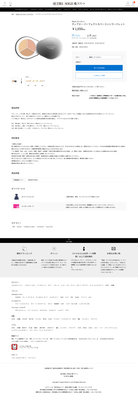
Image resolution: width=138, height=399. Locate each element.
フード (101, 328)
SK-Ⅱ (90, 297)
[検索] (11, 5)
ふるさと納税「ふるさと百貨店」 (20, 341)
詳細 (93, 38)
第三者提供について (87, 368)
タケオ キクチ (43, 310)
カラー (78, 59)
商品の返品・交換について (80, 93)
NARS (61, 297)
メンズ (74, 12)
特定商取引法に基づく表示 (72, 368)
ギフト (60, 12)
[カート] (133, 5)
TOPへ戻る (69, 241)
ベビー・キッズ (83, 12)
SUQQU (77, 297)
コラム (14, 325)
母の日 (44, 319)
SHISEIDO (18, 297)
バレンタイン (85, 319)
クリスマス (56, 319)
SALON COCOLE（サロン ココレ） (88, 339)
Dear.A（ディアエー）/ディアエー (25, 16)
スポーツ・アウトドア (82, 285)
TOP (13, 16)
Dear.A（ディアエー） (78, 24)
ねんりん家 (74, 304)
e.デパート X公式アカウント (38, 341)
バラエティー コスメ (36, 12)
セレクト (19, 228)
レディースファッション (111, 328)
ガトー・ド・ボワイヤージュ (38, 304)
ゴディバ (50, 304)
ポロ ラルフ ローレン (20, 310)
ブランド (15, 291)
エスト (67, 297)
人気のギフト (50, 328)
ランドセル (38, 319)
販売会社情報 (57, 368)
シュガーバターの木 (84, 304)
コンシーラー (49, 228)
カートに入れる (99, 70)
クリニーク (84, 297)
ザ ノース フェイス (33, 310)
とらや (67, 304)
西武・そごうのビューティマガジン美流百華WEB (63, 339)
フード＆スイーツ (50, 12)
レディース (67, 12)
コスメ (95, 328)
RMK (72, 297)
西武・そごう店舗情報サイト (19, 339)
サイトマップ (31, 358)
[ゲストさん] (127, 5)
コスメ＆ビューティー (21, 12)
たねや (62, 304)
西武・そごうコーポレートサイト (38, 339)
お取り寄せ (42, 328)
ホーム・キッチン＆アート (98, 12)
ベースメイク (40, 228)
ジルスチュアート (54, 297)
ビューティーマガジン (116, 12)
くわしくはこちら (76, 270)
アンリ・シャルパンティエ (22, 304)
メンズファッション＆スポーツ (20, 330)
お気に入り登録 (100, 78)
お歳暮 (112, 285)
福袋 (79, 319)
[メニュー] (5, 5)
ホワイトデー (94, 319)
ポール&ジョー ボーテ (42, 297)
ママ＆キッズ (52, 310)
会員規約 (47, 368)
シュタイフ (60, 310)
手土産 (30, 328)
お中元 (107, 285)
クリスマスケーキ (66, 319)
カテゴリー (15, 282)
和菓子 (36, 328)
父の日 (50, 319)
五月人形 (31, 319)
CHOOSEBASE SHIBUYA (106, 339)
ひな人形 (24, 319)
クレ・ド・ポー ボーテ (28, 297)
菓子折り (24, 328)
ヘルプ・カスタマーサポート (19, 358)
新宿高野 (56, 304)
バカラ (67, 310)
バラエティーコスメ (30, 285)
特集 (13, 316)
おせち (74, 319)
